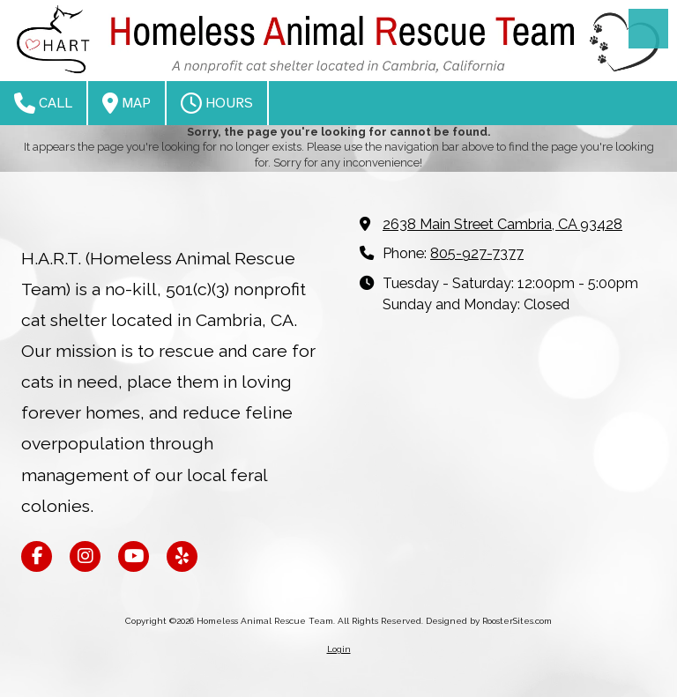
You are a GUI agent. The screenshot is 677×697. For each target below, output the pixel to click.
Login (339, 649)
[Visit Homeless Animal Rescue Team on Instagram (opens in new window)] (85, 556)
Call (43, 103)
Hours (217, 103)
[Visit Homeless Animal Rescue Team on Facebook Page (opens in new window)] (36, 556)
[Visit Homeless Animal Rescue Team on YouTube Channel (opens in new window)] (133, 556)
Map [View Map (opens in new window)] (126, 103)
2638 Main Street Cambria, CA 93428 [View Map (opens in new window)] (502, 224)
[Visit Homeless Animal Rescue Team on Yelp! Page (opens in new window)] (182, 556)
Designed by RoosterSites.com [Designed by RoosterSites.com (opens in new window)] (489, 621)
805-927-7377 (477, 253)
